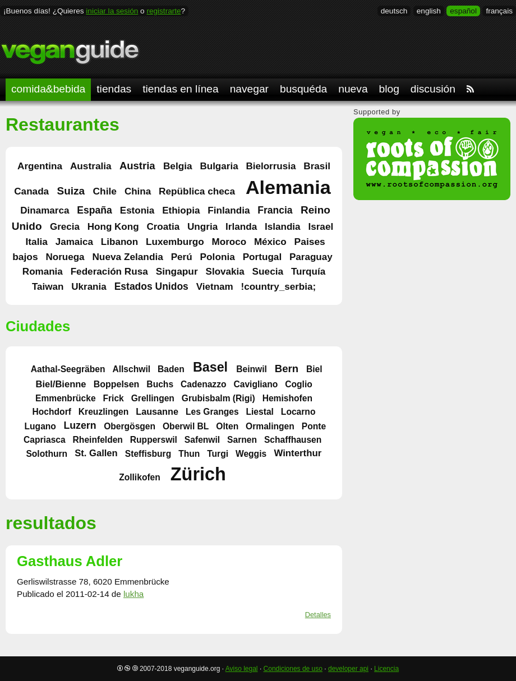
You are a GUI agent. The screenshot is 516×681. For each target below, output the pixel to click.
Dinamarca (44, 210)
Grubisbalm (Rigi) (218, 397)
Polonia (217, 256)
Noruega (64, 257)
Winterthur (297, 453)
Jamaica (74, 242)
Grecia (65, 226)
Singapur (177, 271)
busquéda (303, 89)
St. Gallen (96, 453)
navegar (249, 89)
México (270, 242)
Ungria (202, 226)
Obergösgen (129, 425)
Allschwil (131, 368)
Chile (105, 191)
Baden (171, 368)
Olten (227, 425)
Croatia (162, 226)
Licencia (386, 669)
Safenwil (202, 439)
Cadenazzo (204, 383)
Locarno (298, 411)
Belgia (177, 166)
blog (389, 89)
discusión (433, 89)
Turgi (217, 453)
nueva (352, 89)
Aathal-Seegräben (68, 368)
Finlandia (229, 210)
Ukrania (89, 286)
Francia (274, 210)
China (138, 191)
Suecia (268, 271)
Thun (189, 453)
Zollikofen (139, 477)
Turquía (308, 271)
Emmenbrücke (65, 397)
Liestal (259, 411)
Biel (314, 368)
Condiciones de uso (293, 669)
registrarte (163, 11)
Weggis (251, 453)
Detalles (318, 614)
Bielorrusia (271, 166)
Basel (210, 367)
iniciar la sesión (112, 11)
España (94, 210)
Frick (113, 397)
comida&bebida (48, 89)
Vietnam (214, 286)
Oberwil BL (186, 425)
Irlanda (241, 226)
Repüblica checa (197, 191)
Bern (286, 368)
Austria (137, 166)
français (499, 11)
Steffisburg (148, 453)
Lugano (40, 425)
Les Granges (212, 411)
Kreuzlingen (103, 411)
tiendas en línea (180, 89)
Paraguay (311, 257)
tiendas (113, 89)
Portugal (262, 256)
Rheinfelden (98, 439)
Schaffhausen (292, 439)
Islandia (282, 226)
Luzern (79, 425)
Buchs (159, 383)
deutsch (394, 11)
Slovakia (225, 271)
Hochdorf (52, 411)
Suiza (71, 191)
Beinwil (251, 368)
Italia (36, 241)
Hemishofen (287, 397)
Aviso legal (241, 669)
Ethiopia (181, 210)
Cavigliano (255, 383)
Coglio (298, 383)
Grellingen (152, 397)
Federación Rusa (109, 271)
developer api (348, 669)
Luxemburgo (175, 241)
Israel (320, 226)
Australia (91, 166)
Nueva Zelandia (127, 256)
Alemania (288, 187)
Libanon (119, 242)
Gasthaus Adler (69, 561)
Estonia (137, 210)
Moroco (229, 242)
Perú (181, 256)
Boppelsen (116, 383)
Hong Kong (113, 226)
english (429, 11)
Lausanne (157, 411)
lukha (133, 594)
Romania (42, 271)
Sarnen (242, 439)
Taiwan (48, 286)
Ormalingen (270, 425)
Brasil (316, 166)
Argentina (39, 166)
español (463, 11)
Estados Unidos (151, 286)
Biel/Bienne (60, 383)
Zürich (198, 474)
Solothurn (46, 453)
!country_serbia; (278, 286)
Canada (31, 191)
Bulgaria (219, 166)
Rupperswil (153, 439)
